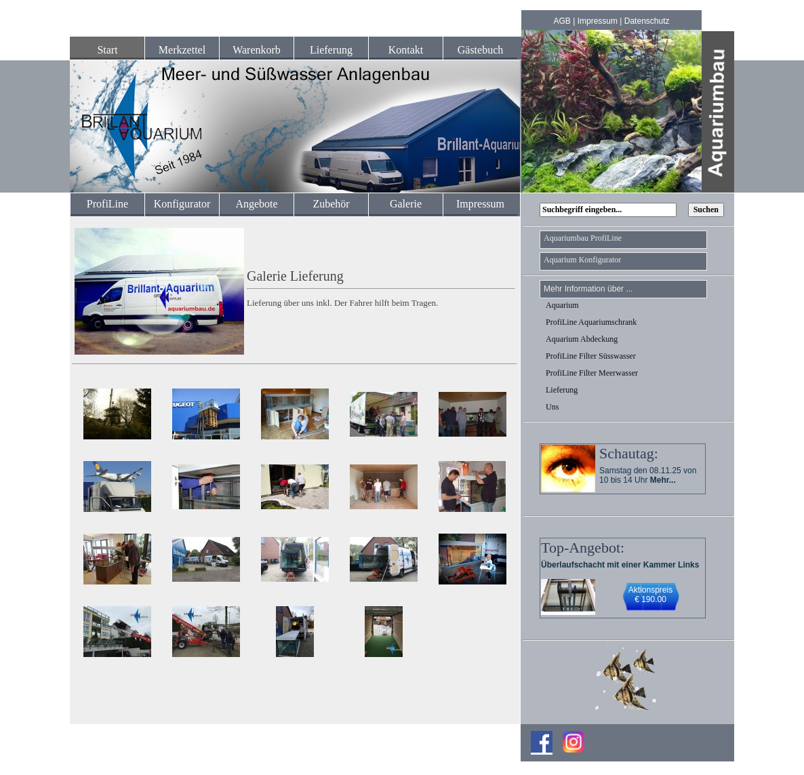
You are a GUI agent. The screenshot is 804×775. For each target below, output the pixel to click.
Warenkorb (257, 50)
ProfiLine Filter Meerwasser (592, 373)
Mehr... (663, 480)
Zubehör (331, 204)
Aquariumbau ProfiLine (583, 238)
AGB (562, 21)
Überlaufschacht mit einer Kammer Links (620, 565)
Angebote (256, 204)
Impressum (598, 21)
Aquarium (562, 305)
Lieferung (331, 50)
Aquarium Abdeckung (582, 339)
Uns (552, 407)
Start (107, 50)
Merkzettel (182, 50)
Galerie (406, 204)
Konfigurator (182, 204)
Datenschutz (647, 21)
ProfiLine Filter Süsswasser (591, 356)
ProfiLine (107, 204)
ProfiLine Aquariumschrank (591, 322)
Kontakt (406, 50)
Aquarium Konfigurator (582, 259)
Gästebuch (481, 50)
